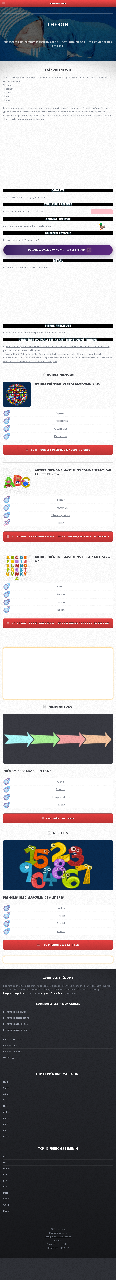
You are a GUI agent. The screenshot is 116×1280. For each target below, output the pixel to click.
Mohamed (8, 1133)
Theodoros (61, 442)
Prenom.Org (58, 3)
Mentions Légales (58, 1254)
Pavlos (61, 929)
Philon (61, 937)
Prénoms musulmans (13, 1061)
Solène (6, 1220)
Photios (60, 811)
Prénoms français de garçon (17, 1051)
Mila (5, 1184)
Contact (58, 1261)
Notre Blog (8, 1079)
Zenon (61, 615)
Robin (6, 1139)
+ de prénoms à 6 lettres (60, 966)
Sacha (6, 1109)
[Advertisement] (58, 294)
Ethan (6, 1157)
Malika (6, 1214)
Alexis (61, 803)
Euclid (61, 945)
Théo (5, 1121)
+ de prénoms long (60, 839)
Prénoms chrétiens (12, 1073)
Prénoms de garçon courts (16, 1039)
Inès (5, 1196)
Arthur (6, 1115)
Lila (5, 1178)
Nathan (6, 1127)
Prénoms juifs (10, 1067)
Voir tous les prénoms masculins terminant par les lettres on (60, 644)
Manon (6, 1232)
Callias (60, 826)
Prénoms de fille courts (14, 1033)
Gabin (6, 1145)
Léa (5, 1208)
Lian (5, 1151)
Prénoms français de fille (15, 1045)
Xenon (61, 623)
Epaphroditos (61, 818)
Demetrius (60, 458)
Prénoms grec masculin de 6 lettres (33, 919)
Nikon (61, 631)
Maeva (6, 1190)
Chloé (6, 1226)
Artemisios (61, 450)
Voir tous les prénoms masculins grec (60, 471)
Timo (60, 544)
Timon (61, 521)
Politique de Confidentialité (58, 1258)
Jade (5, 1202)
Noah (6, 1103)
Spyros (60, 434)
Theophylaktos (60, 537)
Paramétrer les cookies (58, 1265)
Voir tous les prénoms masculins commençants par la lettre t (60, 558)
